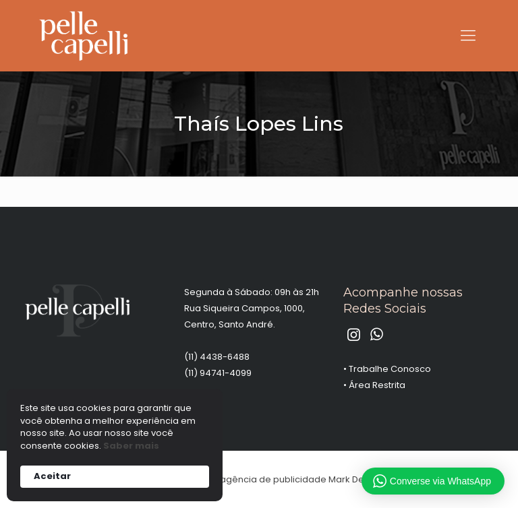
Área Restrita (377, 385)
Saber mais (131, 446)
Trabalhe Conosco (390, 368)
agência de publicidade (273, 479)
